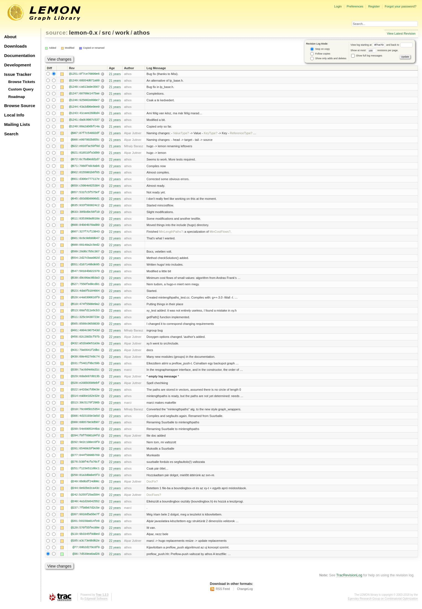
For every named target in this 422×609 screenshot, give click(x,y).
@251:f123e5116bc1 (85, 472)
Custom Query (21, 89)
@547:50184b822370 (85, 273)
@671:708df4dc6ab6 (85, 167)
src (106, 32)
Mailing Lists (17, 124)
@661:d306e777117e (85, 180)
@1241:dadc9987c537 (84, 120)
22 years (115, 160)
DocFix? (152, 485)
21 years (115, 74)
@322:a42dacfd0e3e (85, 392)
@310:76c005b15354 (85, 412)
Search (11, 133)
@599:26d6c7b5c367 (85, 253)
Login (337, 6)
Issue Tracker (17, 74)
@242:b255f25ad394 (85, 499)
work (122, 32)
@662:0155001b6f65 (85, 173)
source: (57, 32)
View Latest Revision (401, 33)
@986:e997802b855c (85, 140)
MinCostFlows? (220, 233)
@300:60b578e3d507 (85, 426)
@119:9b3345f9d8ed (85, 539)
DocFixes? (154, 499)
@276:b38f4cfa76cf (85, 465)
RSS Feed (223, 593)
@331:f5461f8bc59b (85, 366)
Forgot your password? (400, 6)
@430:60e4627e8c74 (85, 359)
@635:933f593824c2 (85, 206)
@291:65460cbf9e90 (85, 452)
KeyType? (210, 133)
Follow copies (320, 54)
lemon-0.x (83, 32)
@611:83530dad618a (85, 220)
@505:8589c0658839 (85, 326)
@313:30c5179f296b (85, 406)
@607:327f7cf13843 (85, 233)
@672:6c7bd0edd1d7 (85, 160)
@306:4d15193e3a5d (85, 419)
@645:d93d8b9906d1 (85, 200)
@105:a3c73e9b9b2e (85, 545)
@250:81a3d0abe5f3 (85, 479)
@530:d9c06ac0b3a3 (85, 280)
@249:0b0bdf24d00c (85, 485)
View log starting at (368, 44)
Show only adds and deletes (328, 58)
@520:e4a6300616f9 (85, 299)
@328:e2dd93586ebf (85, 386)
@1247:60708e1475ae (84, 94)
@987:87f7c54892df (85, 133)
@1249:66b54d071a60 (84, 80)
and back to (399, 44)
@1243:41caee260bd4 (84, 114)
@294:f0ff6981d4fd (85, 439)
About (10, 36)
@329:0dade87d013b (85, 379)
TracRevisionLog (349, 580)
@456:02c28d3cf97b (85, 339)
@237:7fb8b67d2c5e (85, 512)
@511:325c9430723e (85, 319)
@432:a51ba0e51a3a (85, 346)
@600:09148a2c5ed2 (85, 246)
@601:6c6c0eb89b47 (85, 240)
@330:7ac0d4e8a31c (85, 372)
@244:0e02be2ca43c (85, 492)
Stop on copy (320, 49)
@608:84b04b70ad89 (85, 226)
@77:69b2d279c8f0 (86, 552)
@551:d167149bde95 (85, 266)
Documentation (19, 55)
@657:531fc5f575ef (85, 193)
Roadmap (16, 97)
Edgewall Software (95, 603)
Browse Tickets (21, 82)
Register (374, 6)
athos (142, 32)
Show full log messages (366, 55)
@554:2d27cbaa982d (85, 260)
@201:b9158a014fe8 (85, 525)
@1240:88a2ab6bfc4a (84, 127)
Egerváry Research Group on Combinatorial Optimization (383, 603)
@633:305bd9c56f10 (85, 213)
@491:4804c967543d (85, 333)
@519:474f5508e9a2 (85, 306)
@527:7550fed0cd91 (85, 286)
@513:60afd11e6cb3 (85, 313)
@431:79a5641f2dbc (85, 353)
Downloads (15, 46)
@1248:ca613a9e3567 (84, 87)
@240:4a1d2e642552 (85, 505)
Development (17, 65)
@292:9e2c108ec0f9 (85, 446)
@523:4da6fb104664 (85, 293)
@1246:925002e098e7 (84, 100)
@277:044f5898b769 (85, 459)
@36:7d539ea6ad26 (86, 558)
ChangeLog (245, 593)
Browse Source (19, 105)
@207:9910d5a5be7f (85, 519)
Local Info (14, 115)
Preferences (355, 6)
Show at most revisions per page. (374, 50)
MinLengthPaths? (171, 233)
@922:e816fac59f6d (85, 147)
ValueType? (181, 133)
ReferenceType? (241, 133)
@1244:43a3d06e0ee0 (84, 107)
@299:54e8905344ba (85, 432)
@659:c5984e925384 (85, 187)
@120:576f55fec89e (85, 532)
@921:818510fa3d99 (85, 153)
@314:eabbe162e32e (85, 399)
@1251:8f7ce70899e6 (84, 74)
